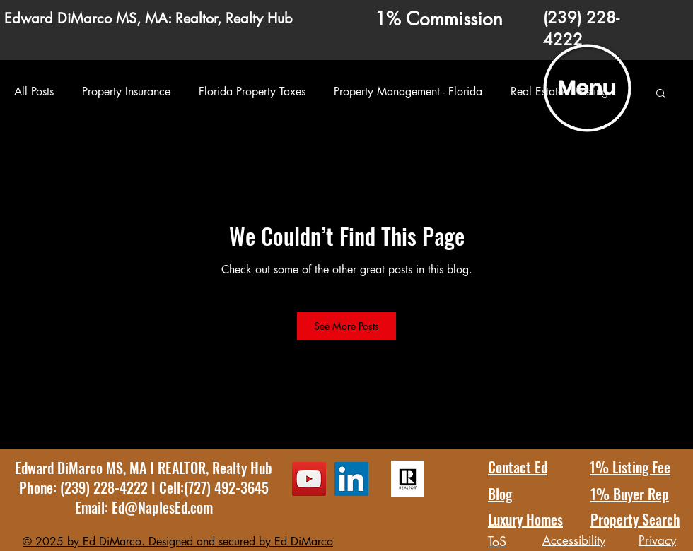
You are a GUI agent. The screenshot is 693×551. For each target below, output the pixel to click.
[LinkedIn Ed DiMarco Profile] (351, 479)
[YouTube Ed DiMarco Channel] (309, 479)
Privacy (657, 540)
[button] (587, 88)
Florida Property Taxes (252, 91)
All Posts (34, 91)
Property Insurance (126, 91)
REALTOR (182, 467)
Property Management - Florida (408, 91)
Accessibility (573, 540)
